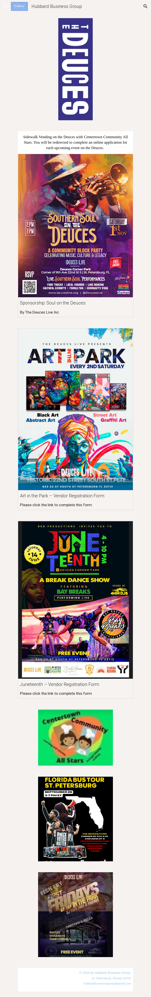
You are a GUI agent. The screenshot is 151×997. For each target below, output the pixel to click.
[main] (75, 142)
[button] (5, 6)
